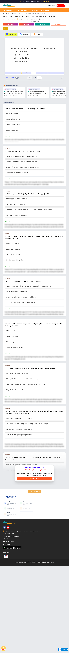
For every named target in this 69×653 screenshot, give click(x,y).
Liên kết (5, 626)
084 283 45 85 (10, 620)
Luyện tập (24, 34)
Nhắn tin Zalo (63, 649)
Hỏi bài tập (3, 648)
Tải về (42, 24)
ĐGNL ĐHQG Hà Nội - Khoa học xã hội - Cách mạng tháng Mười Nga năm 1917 (34, 13)
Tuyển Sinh (45, 10)
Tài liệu (35, 10)
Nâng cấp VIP (34, 565)
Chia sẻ (10, 24)
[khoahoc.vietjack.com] (9, 5)
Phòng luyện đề (24, 10)
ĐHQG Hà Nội (14, 13)
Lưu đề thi (58, 24)
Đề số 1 (5, 28)
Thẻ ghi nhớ (11, 34)
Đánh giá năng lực (7, 13)
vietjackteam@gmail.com (12, 623)
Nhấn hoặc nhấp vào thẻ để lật (34, 73)
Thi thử (36, 34)
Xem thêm (22, 600)
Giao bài (27, 24)
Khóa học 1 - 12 (10, 10)
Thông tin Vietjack (9, 628)
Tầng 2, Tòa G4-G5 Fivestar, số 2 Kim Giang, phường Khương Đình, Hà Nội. (22, 618)
